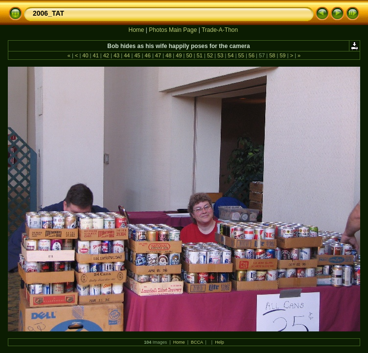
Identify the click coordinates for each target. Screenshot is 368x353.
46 (147, 55)
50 (188, 55)
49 (178, 55)
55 (241, 55)
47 (158, 55)
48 (168, 55)
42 (106, 55)
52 (210, 55)
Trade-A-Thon (220, 29)
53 (220, 55)
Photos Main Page (173, 29)
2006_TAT (48, 13)
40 (85, 55)
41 (95, 55)
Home (136, 29)
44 (126, 55)
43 (116, 55)
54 (230, 55)
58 (272, 55)
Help (219, 342)
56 (251, 55)
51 (199, 55)
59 (282, 55)
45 (137, 55)
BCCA (197, 342)
